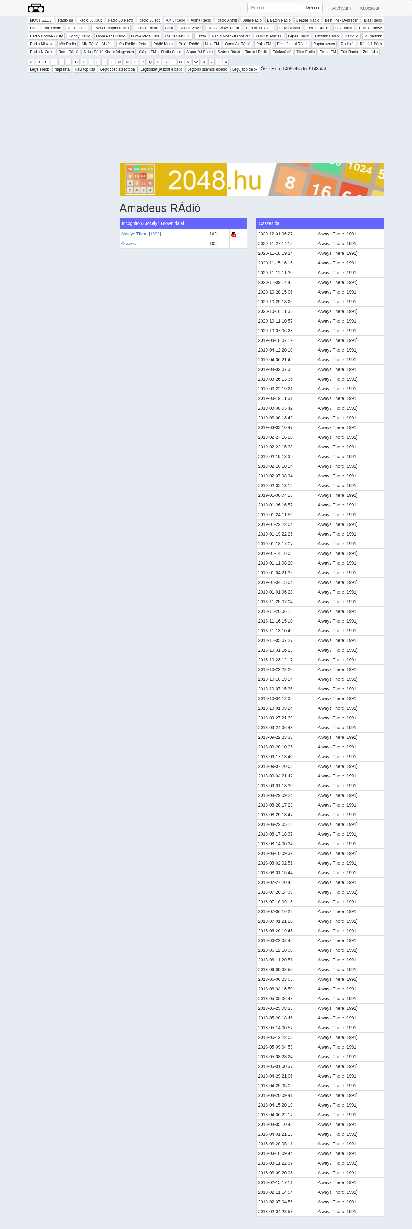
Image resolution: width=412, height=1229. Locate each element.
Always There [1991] (141, 233)
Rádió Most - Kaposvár (231, 36)
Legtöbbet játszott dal (117, 69)
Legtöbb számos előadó (207, 69)
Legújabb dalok (245, 69)
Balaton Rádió (279, 20)
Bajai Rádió (252, 20)
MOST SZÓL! (41, 20)
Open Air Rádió (237, 44)
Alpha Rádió (201, 20)
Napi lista (62, 69)
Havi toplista (85, 69)
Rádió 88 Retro (120, 20)
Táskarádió (282, 52)
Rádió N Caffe (41, 52)
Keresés (312, 7)
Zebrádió (370, 52)
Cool (169, 28)
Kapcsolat (369, 8)
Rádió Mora (163, 44)
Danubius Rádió (259, 28)
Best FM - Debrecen (341, 20)
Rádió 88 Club (90, 20)
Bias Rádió (373, 20)
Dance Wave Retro (223, 28)
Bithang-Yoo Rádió (45, 28)
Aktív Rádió (175, 20)
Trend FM (328, 52)
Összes (128, 243)
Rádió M (352, 36)
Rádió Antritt (227, 20)
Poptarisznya (324, 44)
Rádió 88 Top (150, 20)
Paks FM (263, 44)
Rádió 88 (65, 20)
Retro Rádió (68, 52)
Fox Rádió (343, 28)
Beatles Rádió (308, 20)
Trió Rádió (349, 52)
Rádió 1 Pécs (371, 44)
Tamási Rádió (256, 52)
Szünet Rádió (229, 52)
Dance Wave (190, 28)
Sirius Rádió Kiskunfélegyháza (108, 52)
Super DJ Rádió (199, 52)
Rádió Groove (370, 28)
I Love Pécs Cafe (145, 36)
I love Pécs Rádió (110, 36)
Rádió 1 (347, 44)
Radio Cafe (77, 28)
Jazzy (201, 36)
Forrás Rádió (317, 28)
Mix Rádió (67, 44)
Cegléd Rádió (146, 28)
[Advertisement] (252, 119)
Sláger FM (147, 52)
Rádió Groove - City (46, 36)
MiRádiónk (373, 36)
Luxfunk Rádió (327, 36)
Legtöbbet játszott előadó (161, 69)
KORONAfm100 (269, 36)
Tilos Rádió (305, 52)
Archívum (341, 8)
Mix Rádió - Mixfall (97, 44)
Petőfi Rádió (189, 44)
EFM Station (289, 28)
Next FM (212, 44)
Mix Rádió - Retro (132, 44)
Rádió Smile (171, 52)
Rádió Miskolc (41, 44)
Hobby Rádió (79, 36)
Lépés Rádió (298, 36)
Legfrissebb (39, 69)
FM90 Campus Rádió (111, 28)
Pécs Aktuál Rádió (292, 44)
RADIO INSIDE (178, 36)
